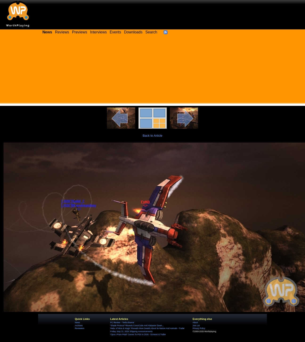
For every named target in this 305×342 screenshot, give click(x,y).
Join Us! (196, 325)
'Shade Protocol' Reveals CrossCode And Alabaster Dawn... (137, 325)
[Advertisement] (152, 70)
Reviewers (79, 328)
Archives (79, 325)
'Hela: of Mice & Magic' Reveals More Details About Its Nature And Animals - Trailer (147, 328)
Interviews (98, 32)
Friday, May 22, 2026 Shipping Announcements (131, 331)
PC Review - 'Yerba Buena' (122, 322)
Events (115, 32)
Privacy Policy (199, 328)
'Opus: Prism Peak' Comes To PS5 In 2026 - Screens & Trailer (138, 334)
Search (151, 32)
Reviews (62, 32)
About (195, 322)
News (77, 322)
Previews (79, 32)
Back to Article (153, 135)
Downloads (133, 32)
